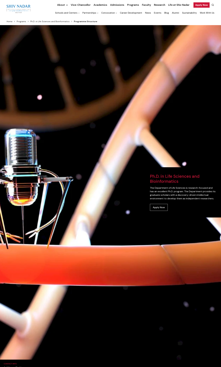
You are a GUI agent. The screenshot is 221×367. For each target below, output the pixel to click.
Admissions (117, 5)
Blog (166, 12)
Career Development (131, 12)
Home (9, 21)
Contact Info (10, 364)
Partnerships (89, 12)
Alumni (175, 12)
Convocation (108, 12)
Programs (133, 5)
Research (159, 5)
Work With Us (207, 12)
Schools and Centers (66, 12)
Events (157, 12)
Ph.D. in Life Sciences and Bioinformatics (50, 21)
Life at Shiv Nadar (178, 5)
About (61, 5)
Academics (100, 5)
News (148, 12)
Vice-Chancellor (81, 5)
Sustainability (189, 12)
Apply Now (201, 5)
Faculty (146, 5)
